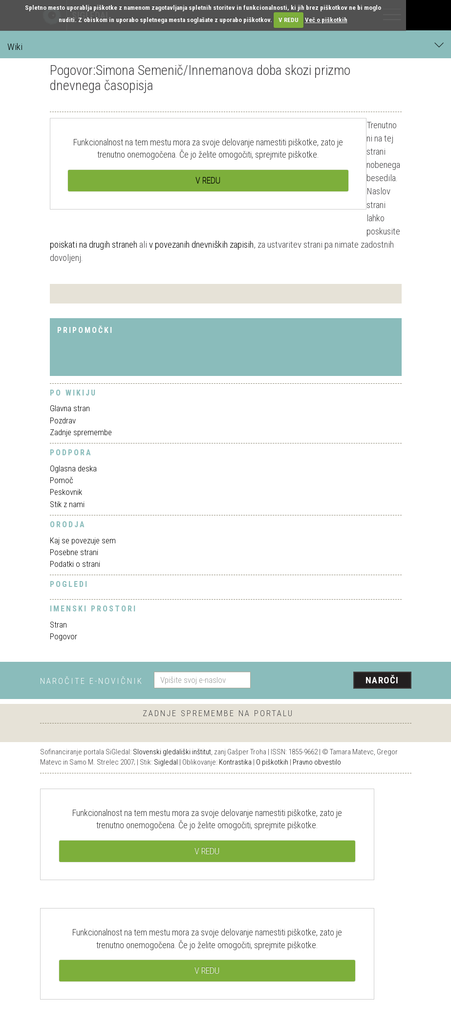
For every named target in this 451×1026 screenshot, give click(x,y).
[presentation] (334, 681)
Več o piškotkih (326, 19)
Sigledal (166, 762)
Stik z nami (67, 504)
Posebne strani (74, 552)
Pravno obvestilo (317, 762)
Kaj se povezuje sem (83, 540)
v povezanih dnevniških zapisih (201, 244)
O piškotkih (272, 762)
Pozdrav (63, 420)
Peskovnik (66, 492)
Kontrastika (235, 762)
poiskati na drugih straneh (93, 244)
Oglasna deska (73, 468)
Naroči (382, 680)
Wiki (225, 46)
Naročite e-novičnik (91, 681)
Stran (58, 625)
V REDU (289, 19)
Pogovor (63, 636)
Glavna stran (70, 408)
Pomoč (61, 480)
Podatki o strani (75, 564)
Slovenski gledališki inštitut (172, 751)
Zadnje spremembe (81, 432)
